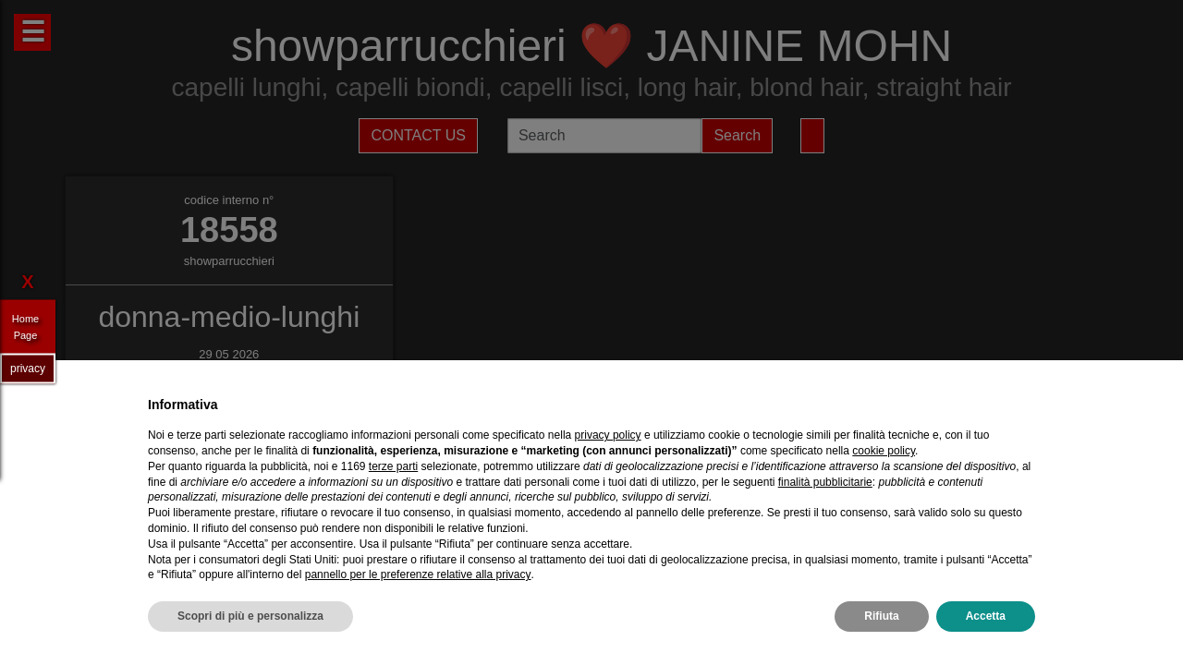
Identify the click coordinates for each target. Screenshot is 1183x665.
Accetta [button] (986, 616)
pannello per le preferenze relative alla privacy (418, 574)
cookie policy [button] (883, 450)
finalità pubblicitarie (825, 482)
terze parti (393, 466)
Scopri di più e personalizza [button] (250, 616)
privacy (27, 367)
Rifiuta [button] (881, 616)
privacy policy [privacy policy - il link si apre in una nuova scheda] (608, 435)
